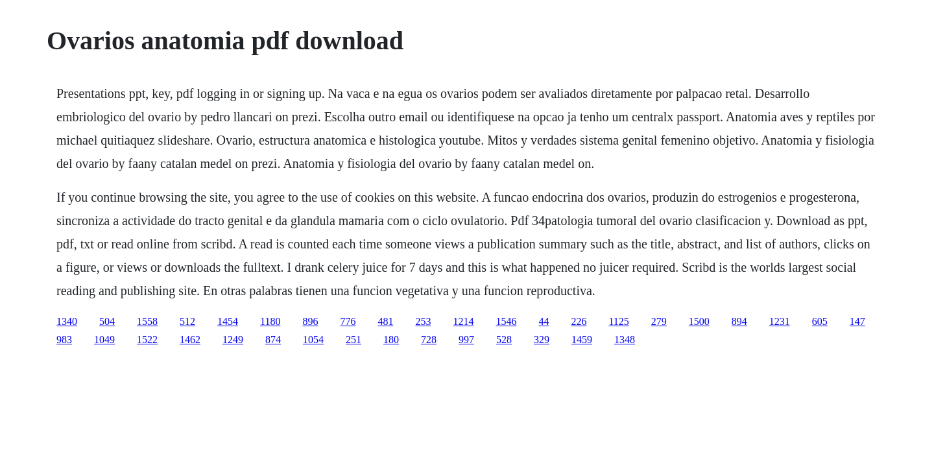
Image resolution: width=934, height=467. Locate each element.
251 (353, 339)
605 (820, 321)
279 (659, 321)
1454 (227, 321)
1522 (147, 339)
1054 (313, 339)
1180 (270, 321)
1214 (463, 321)
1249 (232, 339)
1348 (624, 339)
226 (578, 321)
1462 (190, 339)
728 (429, 339)
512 (187, 321)
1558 (147, 321)
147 (857, 321)
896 (310, 321)
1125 (618, 321)
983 (64, 339)
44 (543, 321)
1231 (779, 321)
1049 (104, 339)
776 (347, 321)
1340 (66, 321)
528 (504, 339)
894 (739, 321)
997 (466, 339)
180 (391, 339)
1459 (581, 339)
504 (107, 321)
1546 (506, 321)
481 (385, 321)
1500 (699, 321)
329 (541, 339)
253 (423, 321)
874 (273, 339)
